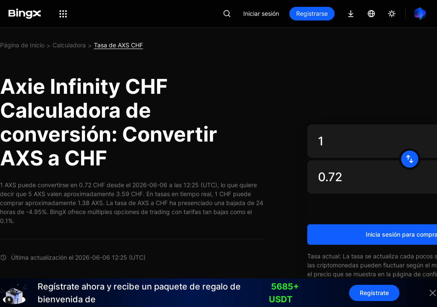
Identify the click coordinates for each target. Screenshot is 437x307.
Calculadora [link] (69, 45)
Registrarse (312, 13)
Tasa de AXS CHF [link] (118, 45)
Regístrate (374, 292)
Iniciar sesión (261, 13)
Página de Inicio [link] (22, 45)
